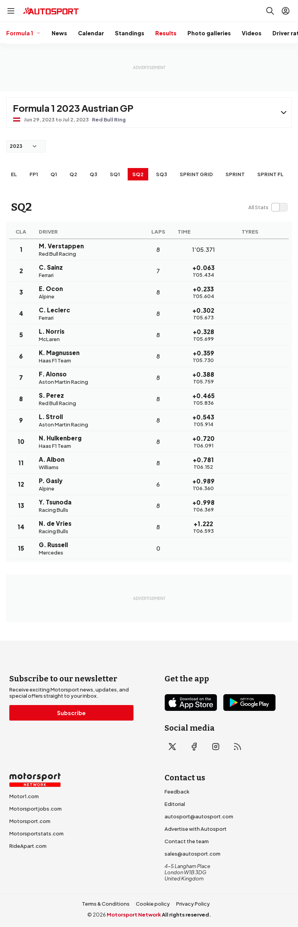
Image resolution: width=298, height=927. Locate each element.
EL (14, 174)
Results (166, 32)
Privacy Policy (193, 904)
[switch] (267, 207)
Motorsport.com (29, 821)
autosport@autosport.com (199, 816)
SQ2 (138, 174)
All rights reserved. (186, 914)
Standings (129, 32)
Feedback (177, 791)
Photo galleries (209, 32)
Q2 (73, 174)
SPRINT (235, 174)
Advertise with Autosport (196, 829)
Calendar (91, 32)
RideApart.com (28, 846)
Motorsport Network (134, 914)
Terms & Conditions (106, 904)
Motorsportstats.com (36, 833)
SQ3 (161, 174)
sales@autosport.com (192, 854)
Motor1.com (24, 796)
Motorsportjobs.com (35, 809)
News (59, 32)
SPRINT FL (270, 174)
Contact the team (187, 841)
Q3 (93, 174)
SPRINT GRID (196, 174)
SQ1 (115, 174)
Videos (252, 32)
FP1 (33, 174)
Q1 (53, 174)
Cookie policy (153, 904)
